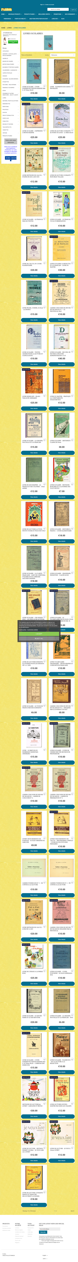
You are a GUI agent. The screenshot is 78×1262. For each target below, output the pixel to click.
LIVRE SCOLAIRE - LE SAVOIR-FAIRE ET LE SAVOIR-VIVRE (32, 1016)
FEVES (4, 90)
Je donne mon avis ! (11, 158)
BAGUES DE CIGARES (8, 61)
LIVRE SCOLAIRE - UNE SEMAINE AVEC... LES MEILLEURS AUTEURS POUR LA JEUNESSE (33, 619)
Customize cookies (32, 629)
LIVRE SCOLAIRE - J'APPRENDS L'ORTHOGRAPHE (32, 131)
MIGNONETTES (6, 103)
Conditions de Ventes (19, 1232)
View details (34, 99)
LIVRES (4, 97)
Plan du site (17, 1240)
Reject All (39, 638)
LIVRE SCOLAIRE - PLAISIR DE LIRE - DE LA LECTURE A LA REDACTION (61, 1061)
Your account (31, 1224)
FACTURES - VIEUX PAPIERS (9, 84)
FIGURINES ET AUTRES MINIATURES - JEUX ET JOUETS (10, 94)
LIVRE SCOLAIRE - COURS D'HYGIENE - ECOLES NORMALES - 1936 (61, 973)
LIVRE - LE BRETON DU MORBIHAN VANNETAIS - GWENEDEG (30, 752)
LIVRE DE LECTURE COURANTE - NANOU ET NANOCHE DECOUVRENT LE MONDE (33, 1194)
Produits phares (7, 135)
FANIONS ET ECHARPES (8, 87)
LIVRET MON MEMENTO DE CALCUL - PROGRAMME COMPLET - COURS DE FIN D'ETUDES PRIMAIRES (61, 841)
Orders (29, 1230)
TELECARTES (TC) (7, 127)
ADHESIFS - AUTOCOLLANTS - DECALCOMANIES (10, 54)
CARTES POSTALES (7, 73)
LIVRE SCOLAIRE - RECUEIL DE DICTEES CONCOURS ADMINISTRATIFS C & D (60, 353)
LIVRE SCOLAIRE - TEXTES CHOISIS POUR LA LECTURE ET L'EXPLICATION (32, 353)
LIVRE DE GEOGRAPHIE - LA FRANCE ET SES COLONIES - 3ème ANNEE (33, 486)
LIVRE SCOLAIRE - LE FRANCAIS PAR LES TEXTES (32, 220)
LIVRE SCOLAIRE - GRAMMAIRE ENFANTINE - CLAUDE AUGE (60, 574)
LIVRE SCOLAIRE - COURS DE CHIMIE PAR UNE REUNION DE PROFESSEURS (60, 752)
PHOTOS (5, 112)
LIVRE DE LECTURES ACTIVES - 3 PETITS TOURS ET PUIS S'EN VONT (33, 530)
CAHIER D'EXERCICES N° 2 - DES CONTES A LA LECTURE (60, 884)
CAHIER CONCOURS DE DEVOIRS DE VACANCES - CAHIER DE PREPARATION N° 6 (60, 796)
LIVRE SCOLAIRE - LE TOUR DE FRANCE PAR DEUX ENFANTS (32, 707)
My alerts (30, 1236)
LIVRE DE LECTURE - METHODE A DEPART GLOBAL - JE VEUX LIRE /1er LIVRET (33, 1150)
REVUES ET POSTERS (8, 124)
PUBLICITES (5, 121)
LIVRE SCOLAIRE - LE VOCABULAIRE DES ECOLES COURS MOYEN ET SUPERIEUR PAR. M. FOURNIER (61, 620)
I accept (39, 634)
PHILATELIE (5, 109)
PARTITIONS (6, 106)
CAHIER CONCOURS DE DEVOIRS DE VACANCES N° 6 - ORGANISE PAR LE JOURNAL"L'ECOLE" (60, 707)
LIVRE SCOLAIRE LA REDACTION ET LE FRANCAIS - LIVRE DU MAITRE (61, 265)
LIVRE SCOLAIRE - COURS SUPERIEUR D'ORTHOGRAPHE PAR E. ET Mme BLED (33, 88)
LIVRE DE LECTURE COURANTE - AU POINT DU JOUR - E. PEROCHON (61, 131)
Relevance (62, 55)
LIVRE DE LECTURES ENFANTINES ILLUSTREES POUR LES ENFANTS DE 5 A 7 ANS (33, 663)
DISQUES (5, 76)
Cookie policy (22, 629)
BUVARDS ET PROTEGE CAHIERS (11, 67)
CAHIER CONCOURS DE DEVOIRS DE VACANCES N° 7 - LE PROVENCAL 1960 (60, 309)
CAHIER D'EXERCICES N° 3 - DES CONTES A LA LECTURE (33, 884)
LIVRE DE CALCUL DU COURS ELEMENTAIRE (32, 264)
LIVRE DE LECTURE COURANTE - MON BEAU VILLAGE (61, 176)
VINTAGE (5, 133)
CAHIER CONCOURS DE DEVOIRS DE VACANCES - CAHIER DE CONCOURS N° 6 (33, 796)
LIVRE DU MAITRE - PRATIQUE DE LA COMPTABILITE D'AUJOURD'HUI (61, 398)
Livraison (17, 1227)
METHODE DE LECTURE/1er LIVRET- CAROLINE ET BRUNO (32, 1105)
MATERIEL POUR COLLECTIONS (10, 100)
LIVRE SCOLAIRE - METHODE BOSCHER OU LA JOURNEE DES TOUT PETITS (60, 486)
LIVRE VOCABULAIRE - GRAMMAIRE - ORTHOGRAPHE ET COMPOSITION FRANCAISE (61, 663)
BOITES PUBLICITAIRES (8, 64)
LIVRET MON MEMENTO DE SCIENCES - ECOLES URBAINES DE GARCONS (33, 840)
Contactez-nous (18, 1238)
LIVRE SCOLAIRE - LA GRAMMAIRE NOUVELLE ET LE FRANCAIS (34, 441)
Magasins (17, 1242)
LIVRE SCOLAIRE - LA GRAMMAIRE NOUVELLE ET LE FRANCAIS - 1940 (61, 1016)
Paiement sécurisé (19, 1236)
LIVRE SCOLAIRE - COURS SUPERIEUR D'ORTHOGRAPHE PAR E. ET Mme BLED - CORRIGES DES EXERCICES (33, 1062)
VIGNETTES (5, 130)
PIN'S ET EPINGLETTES (8, 115)
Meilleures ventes (6, 1230)
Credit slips (30, 1232)
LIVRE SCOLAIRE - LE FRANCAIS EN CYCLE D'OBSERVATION (61, 220)
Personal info (31, 1227)
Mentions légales (19, 1230)
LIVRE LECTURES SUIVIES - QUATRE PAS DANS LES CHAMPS (60, 1105)
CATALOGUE (6, 51)
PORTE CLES (6, 118)
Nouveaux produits (7, 1228)
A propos (17, 1234)
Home (11, 48)
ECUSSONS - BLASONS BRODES (10, 78)
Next (72, 1211)
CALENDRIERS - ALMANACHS (10, 70)
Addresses (30, 1234)
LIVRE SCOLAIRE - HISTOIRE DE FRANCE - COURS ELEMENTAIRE (60, 530)
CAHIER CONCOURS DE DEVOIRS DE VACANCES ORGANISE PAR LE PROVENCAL (60, 929)
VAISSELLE (5, 58)
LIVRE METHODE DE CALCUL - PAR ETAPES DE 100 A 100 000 (34, 176)
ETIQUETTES (6, 81)
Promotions (5, 1226)
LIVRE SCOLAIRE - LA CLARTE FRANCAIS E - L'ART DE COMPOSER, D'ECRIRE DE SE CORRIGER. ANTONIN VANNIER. (33, 576)
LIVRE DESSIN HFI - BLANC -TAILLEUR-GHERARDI (31, 397)
